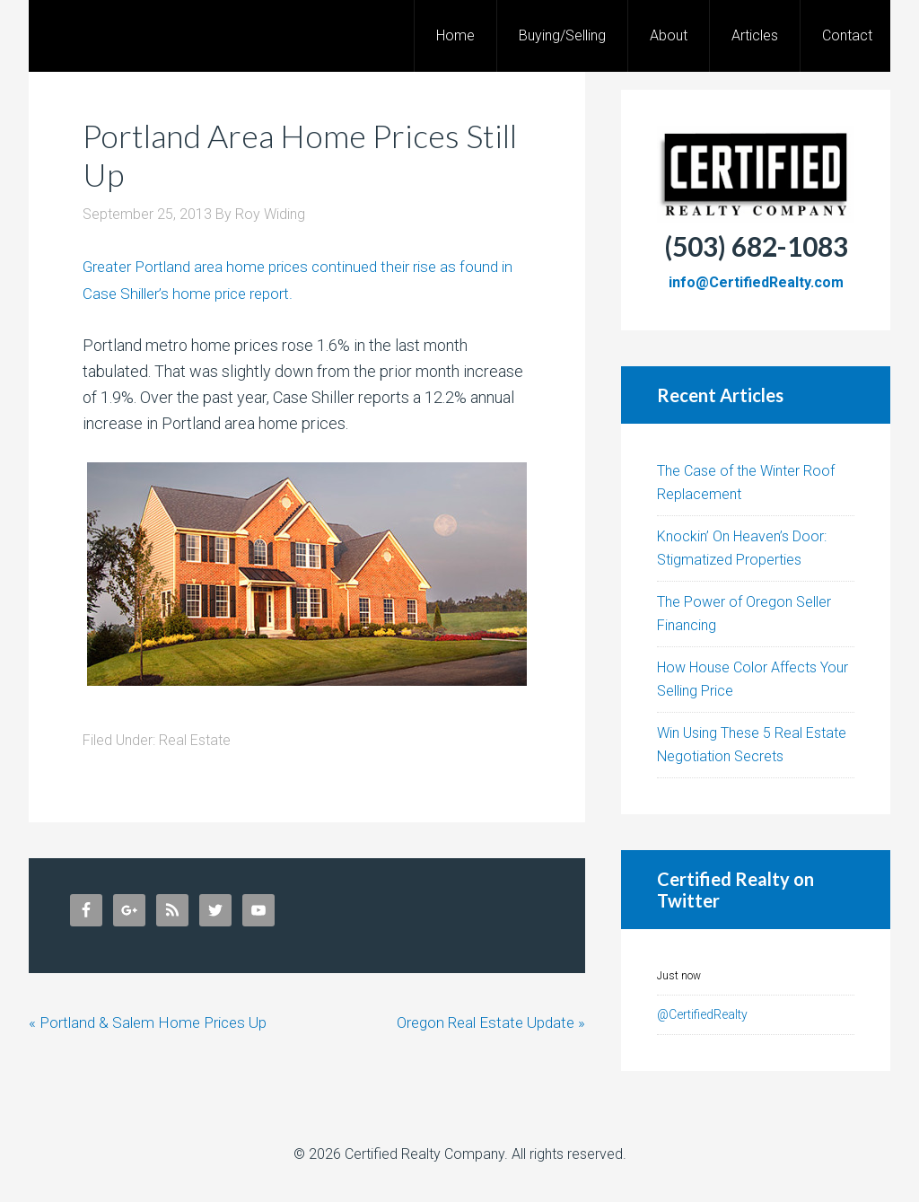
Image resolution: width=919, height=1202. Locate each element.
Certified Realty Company (424, 1154)
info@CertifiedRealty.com (756, 282)
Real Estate (195, 739)
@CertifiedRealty (702, 1014)
